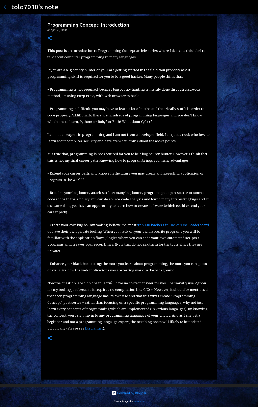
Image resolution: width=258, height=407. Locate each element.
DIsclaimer (94, 328)
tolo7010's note (34, 6)
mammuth (138, 401)
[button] (49, 38)
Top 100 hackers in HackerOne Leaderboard (173, 225)
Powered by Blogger (129, 393)
